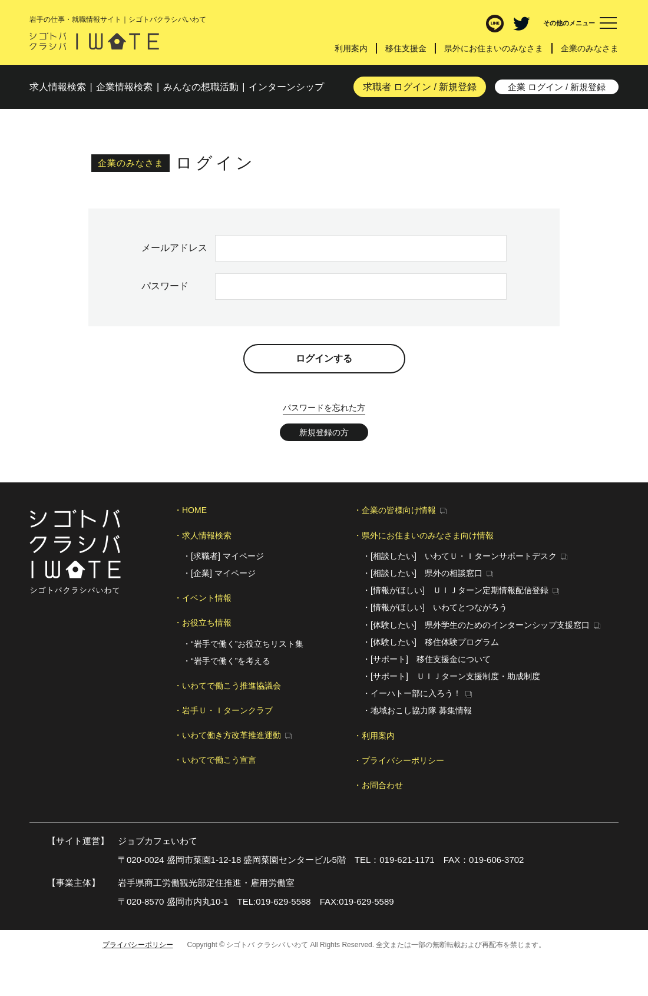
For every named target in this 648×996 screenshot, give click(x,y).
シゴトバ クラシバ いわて (94, 41)
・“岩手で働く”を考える (226, 661)
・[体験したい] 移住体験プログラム (430, 642)
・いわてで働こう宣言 (215, 760)
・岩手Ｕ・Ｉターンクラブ (223, 710)
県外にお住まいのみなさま (493, 48)
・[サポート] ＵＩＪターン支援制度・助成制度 (451, 676)
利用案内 (351, 48)
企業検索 (124, 87)
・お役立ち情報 (203, 622)
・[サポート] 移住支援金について (426, 659)
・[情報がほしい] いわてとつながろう (434, 607)
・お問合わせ (378, 785)
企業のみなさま (590, 48)
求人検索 (57, 87)
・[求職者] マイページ (223, 556)
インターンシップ (286, 87)
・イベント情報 (203, 598)
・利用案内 (374, 735)
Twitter (521, 23)
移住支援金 (406, 48)
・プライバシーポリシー (398, 760)
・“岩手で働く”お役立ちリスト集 (243, 643)
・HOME (190, 510)
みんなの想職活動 (201, 87)
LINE (495, 23)
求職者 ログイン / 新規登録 (420, 87)
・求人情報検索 (203, 535)
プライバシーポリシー (138, 945)
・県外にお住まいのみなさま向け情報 (423, 535)
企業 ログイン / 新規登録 (557, 87)
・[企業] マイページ (219, 573)
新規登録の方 (324, 432)
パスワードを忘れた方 (324, 407)
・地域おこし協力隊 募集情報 (417, 710)
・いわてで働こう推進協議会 (227, 685)
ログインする (324, 358)
